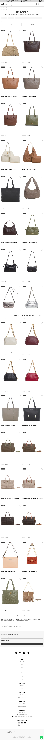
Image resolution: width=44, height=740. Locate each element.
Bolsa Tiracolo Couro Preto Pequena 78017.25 (8, 279)
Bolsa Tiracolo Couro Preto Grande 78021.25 (29, 425)
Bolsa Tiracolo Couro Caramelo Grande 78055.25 (9, 96)
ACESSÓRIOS (24, 3)
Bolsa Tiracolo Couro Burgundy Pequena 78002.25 (30, 352)
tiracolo (10, 17)
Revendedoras (22, 688)
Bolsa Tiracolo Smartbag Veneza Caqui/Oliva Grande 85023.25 (11, 461)
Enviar (22, 643)
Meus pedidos (22, 694)
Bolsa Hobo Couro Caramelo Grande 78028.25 (29, 169)
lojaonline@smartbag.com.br (22, 714)
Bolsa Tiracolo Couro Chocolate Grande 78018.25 (9, 242)
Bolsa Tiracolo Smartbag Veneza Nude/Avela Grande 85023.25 (32, 498)
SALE (31, 3)
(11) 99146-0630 (22, 712)
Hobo (22, 668)
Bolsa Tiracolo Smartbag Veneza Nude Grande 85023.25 (10, 498)
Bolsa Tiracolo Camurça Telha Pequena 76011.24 (30, 571)
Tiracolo (22, 662)
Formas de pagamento (22, 706)
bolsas (24, 17)
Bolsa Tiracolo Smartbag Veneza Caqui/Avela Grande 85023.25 (32, 461)
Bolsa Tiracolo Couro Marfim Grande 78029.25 (8, 169)
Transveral (22, 661)
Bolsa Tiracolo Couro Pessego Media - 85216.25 (8, 571)
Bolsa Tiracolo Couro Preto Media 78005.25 (29, 279)
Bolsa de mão (22, 665)
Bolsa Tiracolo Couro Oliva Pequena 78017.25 (29, 242)
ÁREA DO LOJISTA (40, 1)
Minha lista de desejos (22, 697)
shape (31, 17)
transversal (18, 17)
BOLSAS (17, 3)
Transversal (22, 674)
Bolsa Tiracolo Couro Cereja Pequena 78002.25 (30, 388)
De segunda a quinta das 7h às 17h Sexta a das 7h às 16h (22, 716)
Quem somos (22, 685)
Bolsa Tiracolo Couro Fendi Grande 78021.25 (8, 425)
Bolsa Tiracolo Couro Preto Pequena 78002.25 (8, 388)
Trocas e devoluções (22, 703)
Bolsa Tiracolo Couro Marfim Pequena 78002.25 (9, 352)
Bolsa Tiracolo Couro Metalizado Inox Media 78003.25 (9, 315)
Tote (22, 667)
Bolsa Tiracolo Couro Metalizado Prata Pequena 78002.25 (31, 315)
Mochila (22, 664)
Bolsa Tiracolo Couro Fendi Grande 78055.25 (29, 96)
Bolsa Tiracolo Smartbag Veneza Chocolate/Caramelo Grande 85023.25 (32, 535)
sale (4, 17)
